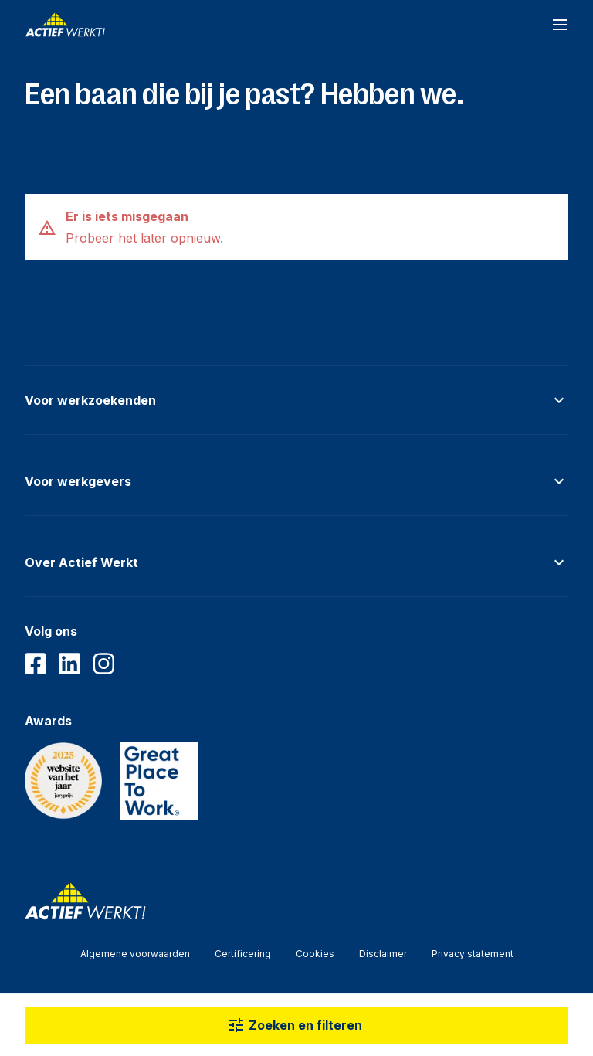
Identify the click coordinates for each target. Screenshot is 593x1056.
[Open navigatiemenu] (559, 24)
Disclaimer (383, 953)
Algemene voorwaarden (135, 953)
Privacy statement (472, 953)
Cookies (315, 953)
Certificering (243, 953)
